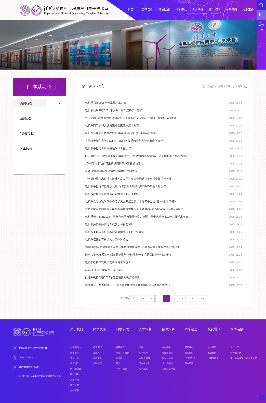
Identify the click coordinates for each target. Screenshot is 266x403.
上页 (134, 298)
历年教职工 (213, 358)
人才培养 (145, 329)
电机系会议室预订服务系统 (243, 358)
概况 (141, 347)
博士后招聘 (167, 363)
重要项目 (120, 358)
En (261, 14)
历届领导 (74, 363)
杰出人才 (97, 353)
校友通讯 (214, 329)
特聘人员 (97, 363)
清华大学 (234, 347)
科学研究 (122, 329)
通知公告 (26, 118)
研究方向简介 (122, 353)
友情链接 (236, 329)
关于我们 (76, 329)
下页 (202, 298)
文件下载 (74, 390)
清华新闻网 (235, 353)
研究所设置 (75, 369)
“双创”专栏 (27, 133)
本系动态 (230, 86)
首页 (220, 86)
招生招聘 (168, 329)
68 (192, 298)
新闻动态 (26, 103)
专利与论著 (121, 369)
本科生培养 (144, 358)
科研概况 (120, 347)
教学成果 (143, 369)
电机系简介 (75, 347)
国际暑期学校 (168, 369)
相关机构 (74, 385)
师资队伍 (99, 329)
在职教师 (97, 358)
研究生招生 (167, 353)
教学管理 (143, 353)
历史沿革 (74, 353)
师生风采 (26, 148)
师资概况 (97, 347)
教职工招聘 (167, 358)
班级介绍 (212, 353)
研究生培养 (144, 363)
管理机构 (74, 358)
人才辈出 (74, 379)
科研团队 (74, 374)
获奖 (118, 363)
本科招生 (166, 347)
